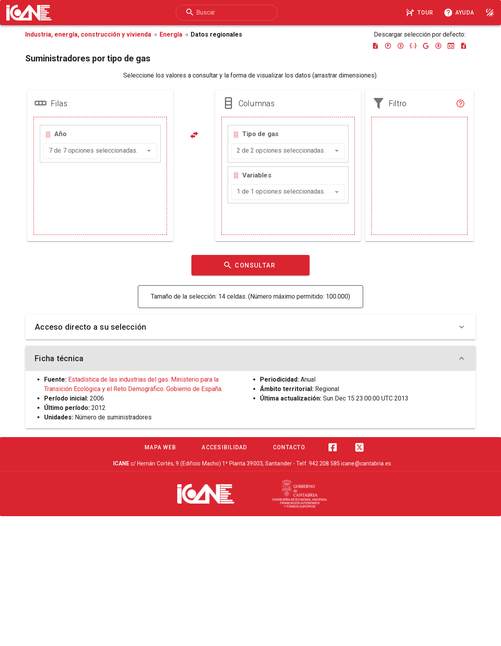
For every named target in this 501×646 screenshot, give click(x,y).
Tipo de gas (260, 134)
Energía (171, 34)
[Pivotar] (194, 135)
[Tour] (421, 13)
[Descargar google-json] (425, 45)
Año (60, 134)
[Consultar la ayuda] (460, 13)
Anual (308, 379)
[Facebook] (332, 447)
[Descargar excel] (375, 45)
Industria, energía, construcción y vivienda (88, 34)
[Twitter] (359, 447)
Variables (256, 175)
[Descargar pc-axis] (388, 45)
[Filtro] (460, 103)
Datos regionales (216, 34)
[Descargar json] (413, 45)
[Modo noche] (490, 12)
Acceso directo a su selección (250, 327)
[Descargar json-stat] (451, 45)
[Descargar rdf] (438, 45)
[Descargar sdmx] (400, 45)
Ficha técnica (250, 358)
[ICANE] (206, 494)
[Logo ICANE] (29, 12)
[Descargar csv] (463, 45)
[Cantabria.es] (300, 493)
